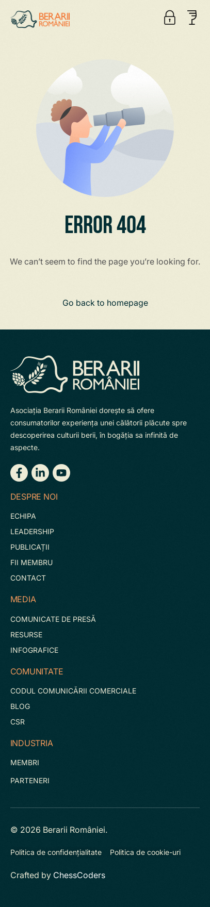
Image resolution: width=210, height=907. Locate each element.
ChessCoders (79, 875)
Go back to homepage (105, 303)
